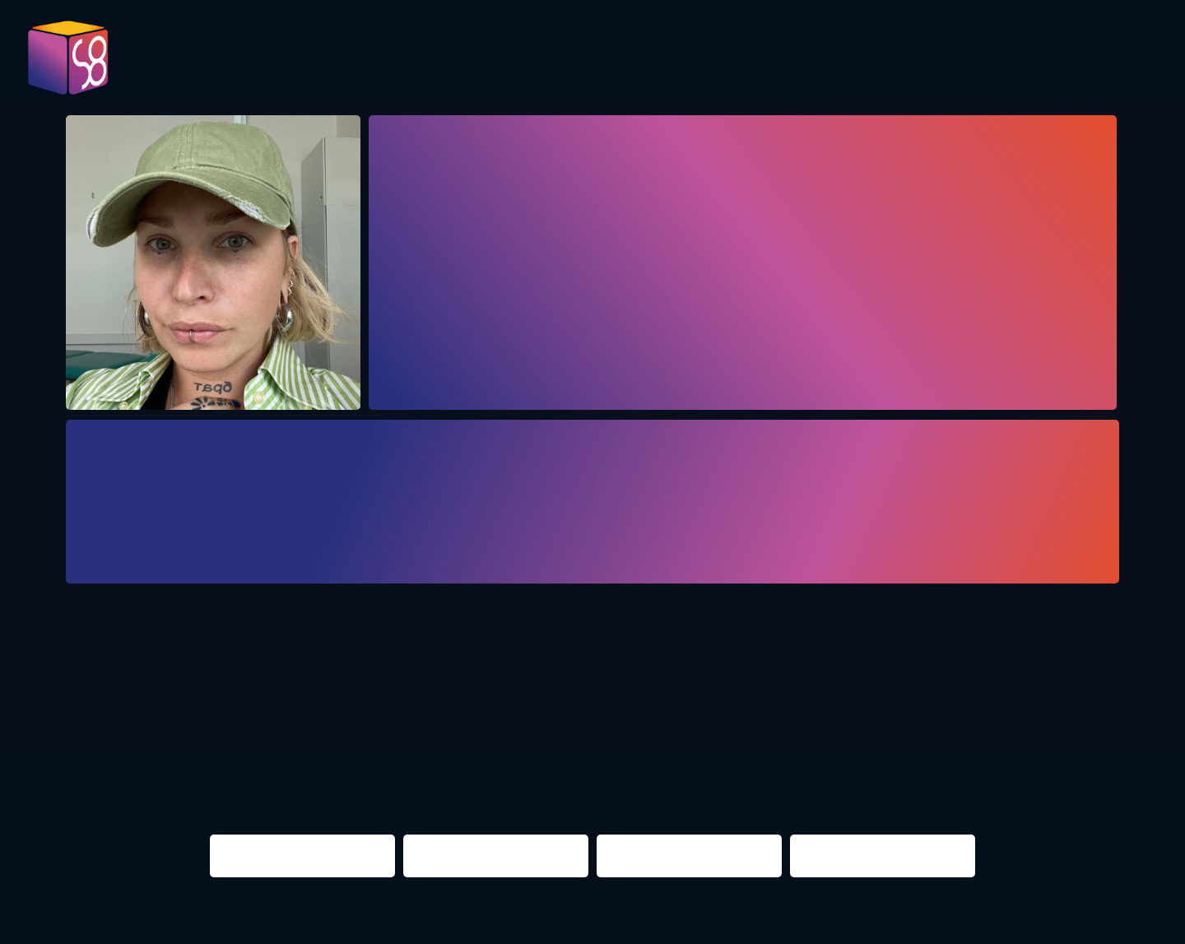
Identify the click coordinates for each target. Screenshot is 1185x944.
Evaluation (639, 59)
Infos (983, 59)
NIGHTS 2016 (1032, 698)
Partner (900, 59)
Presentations (776, 59)
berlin (818, 698)
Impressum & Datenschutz (381, 922)
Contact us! (1068, 64)
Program (527, 59)
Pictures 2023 (424, 64)
